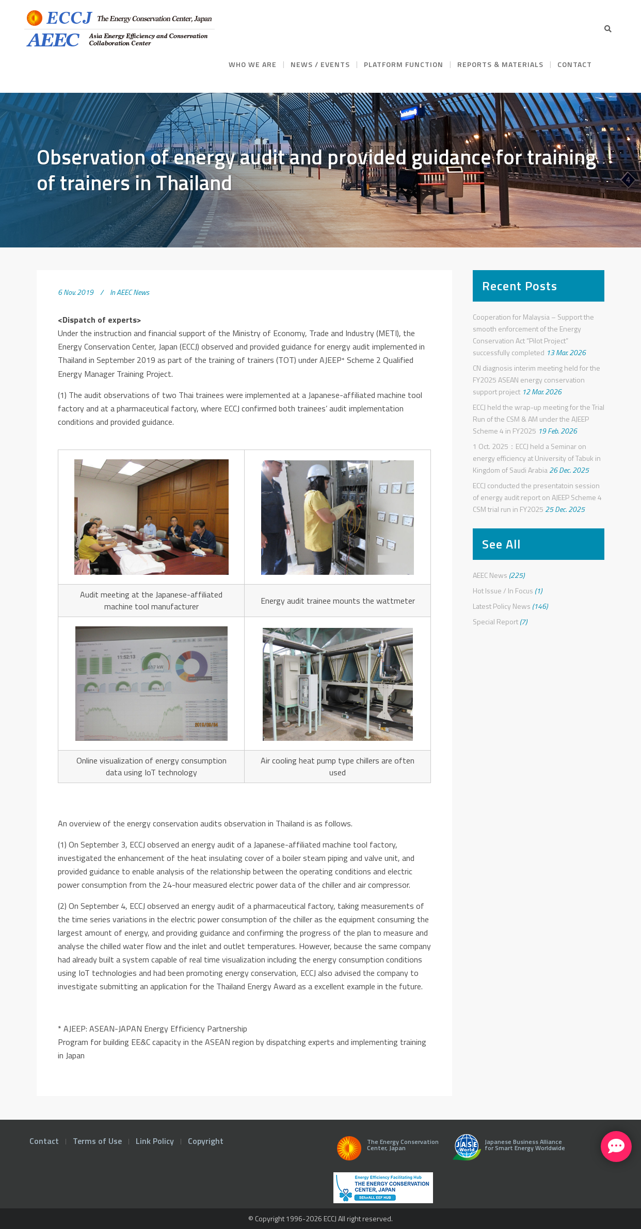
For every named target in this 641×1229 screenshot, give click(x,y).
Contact (44, 1141)
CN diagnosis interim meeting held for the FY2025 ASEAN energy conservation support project (536, 379)
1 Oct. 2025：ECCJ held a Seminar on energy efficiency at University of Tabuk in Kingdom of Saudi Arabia (537, 458)
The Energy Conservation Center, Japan (386, 1151)
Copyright (205, 1141)
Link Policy (155, 1141)
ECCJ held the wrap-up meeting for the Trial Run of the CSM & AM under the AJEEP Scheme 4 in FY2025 (538, 419)
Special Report (495, 621)
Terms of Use (97, 1141)
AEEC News (133, 292)
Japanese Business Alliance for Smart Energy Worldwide (506, 1151)
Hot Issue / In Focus (503, 590)
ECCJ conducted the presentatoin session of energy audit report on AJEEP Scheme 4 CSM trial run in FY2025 (537, 497)
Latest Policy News (502, 606)
